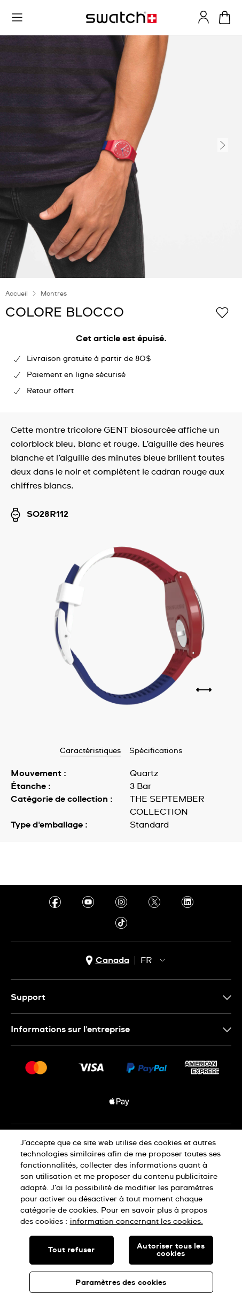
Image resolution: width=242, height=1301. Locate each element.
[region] (121, 1215)
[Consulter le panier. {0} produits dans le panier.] (224, 17)
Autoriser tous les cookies (171, 1250)
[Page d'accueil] (121, 17)
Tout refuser (71, 1250)
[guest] (203, 17)
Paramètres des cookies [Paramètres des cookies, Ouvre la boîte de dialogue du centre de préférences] (120, 1283)
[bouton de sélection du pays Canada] (107, 961)
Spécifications (155, 751)
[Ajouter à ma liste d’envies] (222, 311)
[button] (17, 17)
